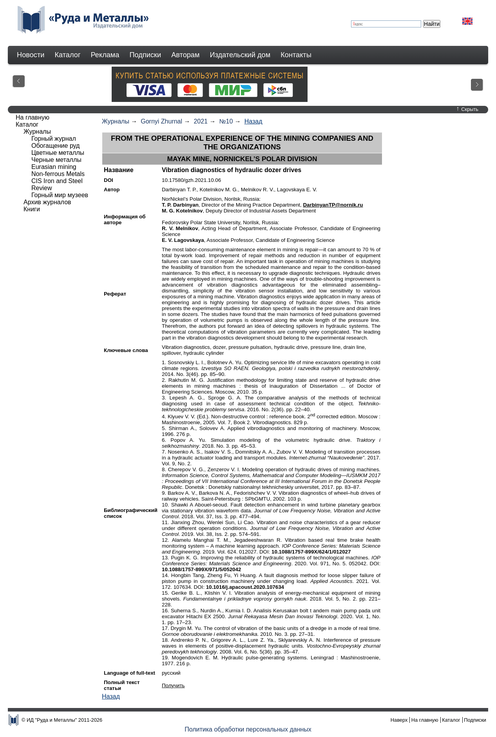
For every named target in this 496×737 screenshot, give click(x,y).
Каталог (67, 55)
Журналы (115, 121)
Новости (30, 55)
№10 (226, 121)
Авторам (185, 55)
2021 (201, 121)
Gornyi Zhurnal (161, 121)
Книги (32, 209)
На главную (32, 117)
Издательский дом (240, 55)
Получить (173, 685)
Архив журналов (47, 202)
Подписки (145, 55)
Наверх (399, 720)
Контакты (296, 55)
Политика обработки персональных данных (248, 729)
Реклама (105, 55)
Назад (253, 121)
